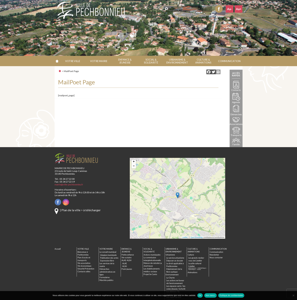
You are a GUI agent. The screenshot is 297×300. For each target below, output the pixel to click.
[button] (73, 61)
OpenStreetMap (196, 237)
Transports (236, 135)
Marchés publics (106, 280)
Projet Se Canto (150, 274)
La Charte (170, 277)
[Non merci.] (293, 295)
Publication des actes (109, 258)
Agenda (236, 102)
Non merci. (210, 295)
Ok (200, 295)
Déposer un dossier (174, 260)
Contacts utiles (84, 271)
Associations (236, 124)
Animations (192, 272)
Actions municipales (152, 255)
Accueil (57, 61)
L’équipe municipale (108, 255)
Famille (236, 144)
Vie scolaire (126, 257)
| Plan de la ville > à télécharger (80, 210)
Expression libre (107, 260)
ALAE (124, 263)
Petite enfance (128, 255)
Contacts (236, 89)
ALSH (124, 266)
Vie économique (84, 266)
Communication (216, 252)
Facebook (219, 9)
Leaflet (185, 237)
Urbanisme (170, 255)
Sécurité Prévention (86, 269)
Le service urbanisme (175, 258)
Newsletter (214, 255)
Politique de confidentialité (231, 295)
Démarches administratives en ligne (107, 272)
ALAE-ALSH (126, 260)
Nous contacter (216, 257)
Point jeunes (127, 269)
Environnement (172, 274)
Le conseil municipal (108, 252)
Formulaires (105, 277)
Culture (191, 255)
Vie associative (84, 263)
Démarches (236, 114)
